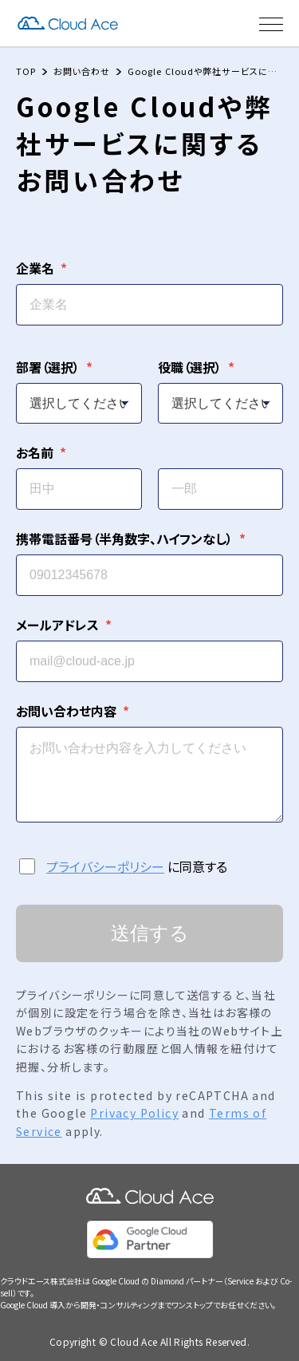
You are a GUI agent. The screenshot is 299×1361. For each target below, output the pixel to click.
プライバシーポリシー (105, 866)
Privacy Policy (134, 1113)
